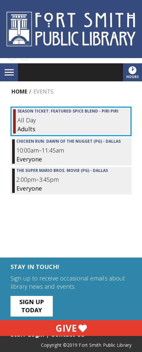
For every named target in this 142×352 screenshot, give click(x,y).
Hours (134, 72)
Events (43, 91)
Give (71, 328)
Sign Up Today (31, 306)
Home (19, 91)
